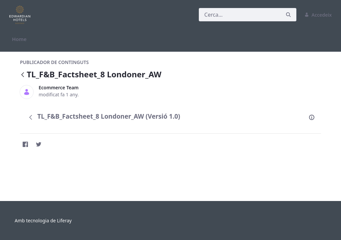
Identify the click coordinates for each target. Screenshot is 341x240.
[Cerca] (240, 14)
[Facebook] (25, 144)
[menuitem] (19, 39)
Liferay (64, 220)
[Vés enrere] (22, 75)
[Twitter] (38, 144)
